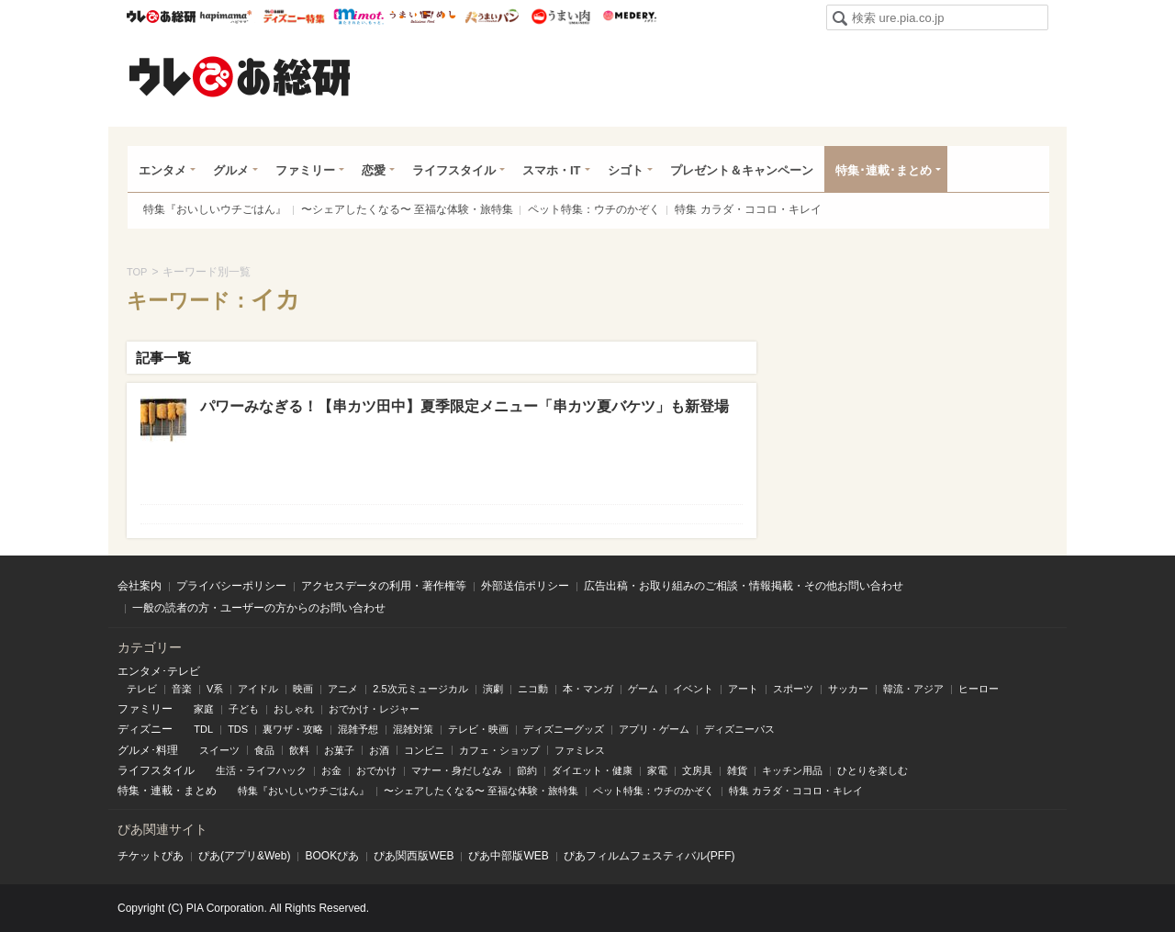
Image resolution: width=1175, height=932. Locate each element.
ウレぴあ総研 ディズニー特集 (294, 16)
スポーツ (793, 688)
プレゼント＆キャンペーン (741, 170)
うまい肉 (560, 16)
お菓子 (339, 750)
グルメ (231, 170)
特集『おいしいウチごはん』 (214, 209)
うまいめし (422, 16)
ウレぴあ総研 (161, 16)
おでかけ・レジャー (374, 708)
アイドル (258, 688)
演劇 (493, 688)
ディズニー (145, 729)
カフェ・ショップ (499, 750)
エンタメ (162, 170)
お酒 (379, 750)
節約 (527, 770)
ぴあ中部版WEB (508, 855)
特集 (129, 790)
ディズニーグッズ (563, 729)
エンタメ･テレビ (159, 671)
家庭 (204, 708)
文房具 (697, 770)
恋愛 (374, 170)
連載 (162, 790)
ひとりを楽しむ (872, 770)
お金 (331, 770)
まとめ (200, 790)
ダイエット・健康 (592, 770)
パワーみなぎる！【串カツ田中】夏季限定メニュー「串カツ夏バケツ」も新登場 (464, 406)
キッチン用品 (792, 770)
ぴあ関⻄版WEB (413, 855)
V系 (215, 688)
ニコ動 (533, 688)
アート (743, 688)
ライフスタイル (454, 170)
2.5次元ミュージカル (420, 688)
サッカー (848, 688)
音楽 (182, 688)
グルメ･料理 (148, 750)
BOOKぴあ (332, 855)
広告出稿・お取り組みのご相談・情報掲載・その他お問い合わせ (743, 585)
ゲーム (643, 688)
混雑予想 (358, 729)
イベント (693, 688)
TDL (203, 729)
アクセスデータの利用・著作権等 (383, 585)
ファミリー (305, 170)
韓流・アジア (913, 688)
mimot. (358, 16)
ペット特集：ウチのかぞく (594, 209)
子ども (244, 708)
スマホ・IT (551, 170)
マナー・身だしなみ (456, 770)
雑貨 (737, 770)
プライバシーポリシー (231, 585)
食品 (264, 750)
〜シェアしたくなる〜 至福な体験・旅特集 (407, 209)
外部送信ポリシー (525, 585)
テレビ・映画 (478, 729)
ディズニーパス (739, 729)
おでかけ (376, 770)
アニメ (343, 688)
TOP (137, 271)
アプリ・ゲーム (654, 729)
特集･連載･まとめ (883, 170)
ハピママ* (225, 16)
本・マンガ (588, 688)
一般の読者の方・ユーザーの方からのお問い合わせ (259, 607)
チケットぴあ (151, 855)
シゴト (625, 170)
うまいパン (491, 16)
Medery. (629, 16)
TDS (238, 729)
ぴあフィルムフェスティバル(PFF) (649, 855)
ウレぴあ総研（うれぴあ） (239, 76)
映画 (303, 688)
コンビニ (424, 750)
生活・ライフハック (261, 770)
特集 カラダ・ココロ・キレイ (748, 209)
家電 (657, 770)
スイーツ (219, 750)
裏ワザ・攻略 (293, 729)
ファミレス (579, 750)
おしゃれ (294, 708)
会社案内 (140, 585)
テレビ (142, 688)
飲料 (299, 750)
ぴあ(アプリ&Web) (244, 855)
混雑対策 (413, 729)
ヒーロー (978, 688)
